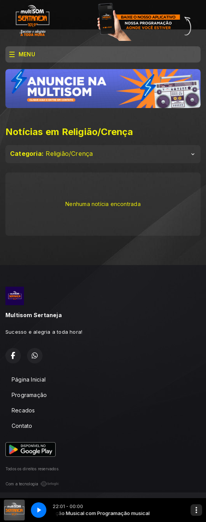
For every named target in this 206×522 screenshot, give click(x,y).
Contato (22, 425)
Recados (23, 410)
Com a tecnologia (32, 484)
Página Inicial (29, 379)
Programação (29, 395)
